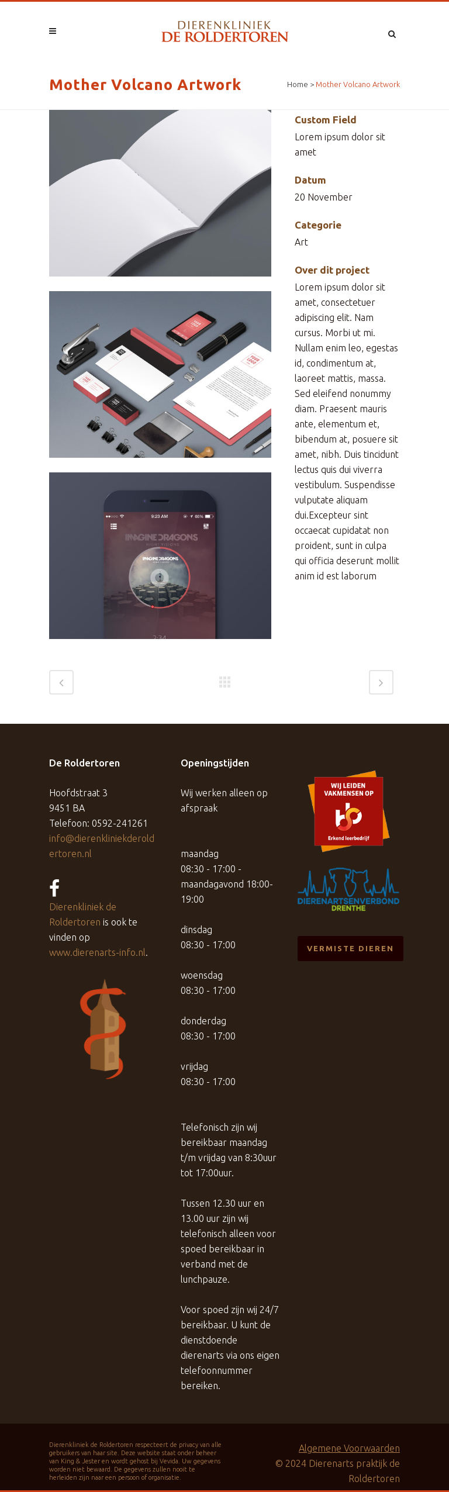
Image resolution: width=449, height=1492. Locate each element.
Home (297, 84)
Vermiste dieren (350, 948)
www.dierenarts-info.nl (97, 952)
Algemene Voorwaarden (349, 1448)
